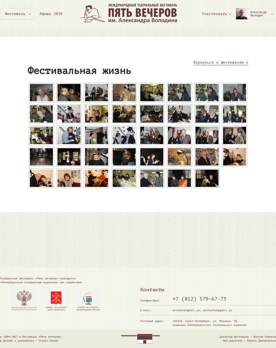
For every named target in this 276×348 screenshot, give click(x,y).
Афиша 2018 (51, 14)
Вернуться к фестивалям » (220, 62)
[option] (24, 300)
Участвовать (214, 14)
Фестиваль (15, 14)
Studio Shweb (48, 340)
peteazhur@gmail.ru (217, 310)
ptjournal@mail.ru (186, 310)
